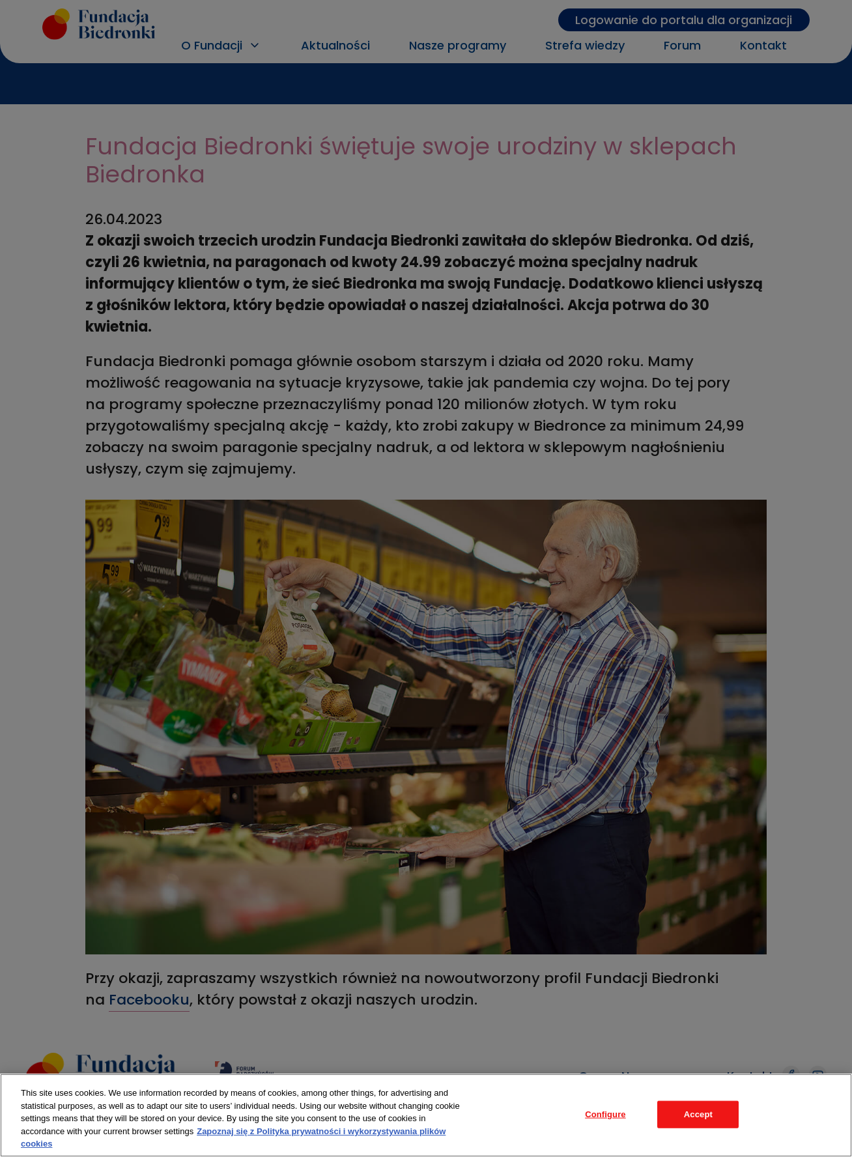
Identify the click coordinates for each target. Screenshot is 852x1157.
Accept (698, 1114)
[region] (426, 1115)
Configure (605, 1114)
